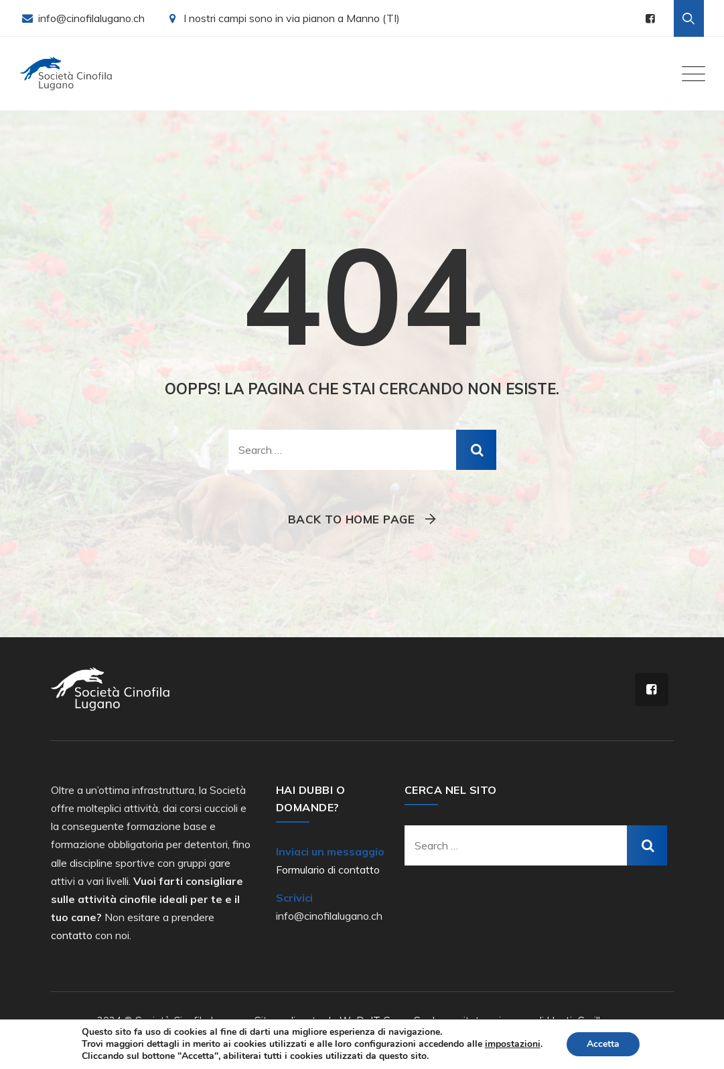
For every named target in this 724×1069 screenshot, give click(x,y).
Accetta (603, 1044)
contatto (71, 935)
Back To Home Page (351, 519)
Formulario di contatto (328, 869)
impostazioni (512, 1044)
